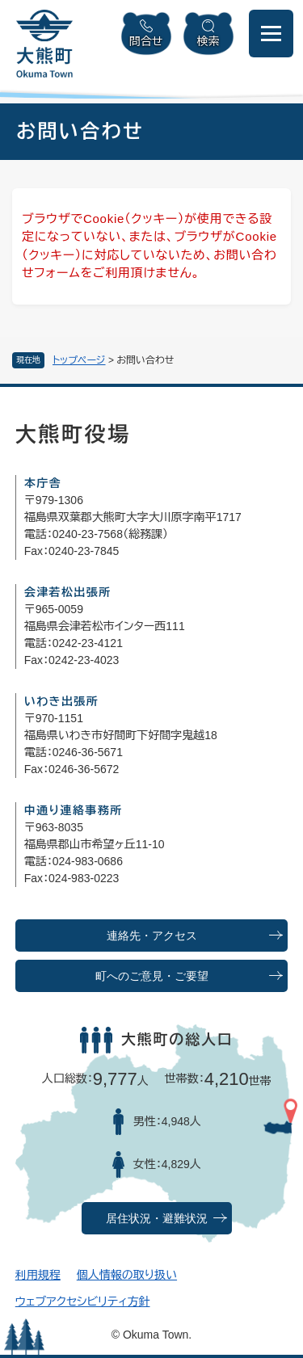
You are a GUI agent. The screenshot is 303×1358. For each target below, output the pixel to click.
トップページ (79, 360)
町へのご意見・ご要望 (151, 976)
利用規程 (38, 1274)
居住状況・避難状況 (157, 1219)
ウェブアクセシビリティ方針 (82, 1301)
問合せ (146, 41)
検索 (208, 41)
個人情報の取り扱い (127, 1274)
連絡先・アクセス (152, 936)
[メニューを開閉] (271, 33)
